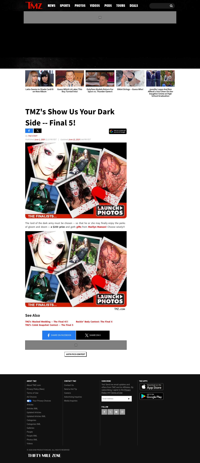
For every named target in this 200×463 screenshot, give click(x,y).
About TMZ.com (34, 385)
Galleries (30, 428)
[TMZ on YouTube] (116, 412)
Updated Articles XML (36, 416)
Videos (100, 63)
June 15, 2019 (74, 139)
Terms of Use (32, 393)
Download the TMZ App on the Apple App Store (151, 386)
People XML (32, 436)
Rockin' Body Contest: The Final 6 (94, 321)
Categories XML (34, 424)
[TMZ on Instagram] (41, 40)
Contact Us (69, 385)
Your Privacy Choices (39, 401)
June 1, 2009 (39, 139)
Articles (30, 405)
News (32, 63)
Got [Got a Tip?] (34, 52)
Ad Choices (32, 397)
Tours (141, 63)
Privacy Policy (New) (35, 389)
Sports (53, 63)
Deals (163, 63)
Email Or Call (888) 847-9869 (57, 52)
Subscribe (129, 398)
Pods (121, 63)
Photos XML (32, 440)
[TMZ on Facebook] (27, 40)
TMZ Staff (32, 135)
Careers (67, 393)
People (30, 432)
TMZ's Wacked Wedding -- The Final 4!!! (46, 321)
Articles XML (32, 408)
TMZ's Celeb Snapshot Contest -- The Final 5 (49, 325)
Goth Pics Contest (75, 354)
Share (59, 335)
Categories (31, 420)
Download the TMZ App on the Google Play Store (151, 396)
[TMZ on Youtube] (36, 39)
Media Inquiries (70, 401)
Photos (77, 63)
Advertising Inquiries (73, 397)
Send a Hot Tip (70, 389)
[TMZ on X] (32, 40)
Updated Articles (34, 412)
